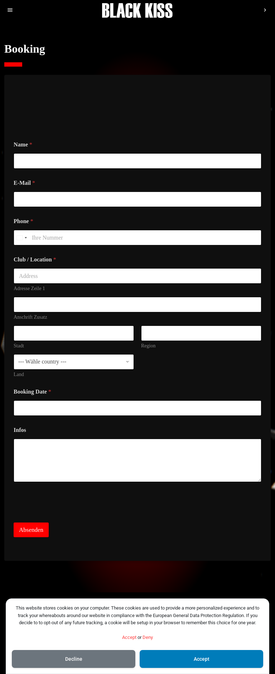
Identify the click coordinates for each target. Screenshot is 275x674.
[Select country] (21, 237)
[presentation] (68, 518)
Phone (23, 221)
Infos (20, 430)
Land (19, 374)
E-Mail (24, 183)
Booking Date (32, 392)
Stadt (19, 345)
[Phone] (137, 237)
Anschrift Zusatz (30, 317)
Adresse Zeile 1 (29, 288)
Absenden (31, 529)
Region (148, 345)
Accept (129, 637)
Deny (148, 637)
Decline (73, 659)
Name (23, 144)
